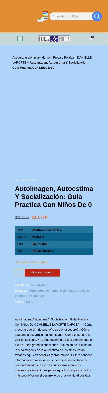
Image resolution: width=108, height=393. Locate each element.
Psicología (36, 295)
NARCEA (38, 237)
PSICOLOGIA (29, 180)
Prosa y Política (63, 57)
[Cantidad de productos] (19, 272)
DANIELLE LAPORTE (47, 229)
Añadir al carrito (42, 272)
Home (46, 57)
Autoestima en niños (44, 290)
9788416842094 (42, 251)
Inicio (17, 180)
